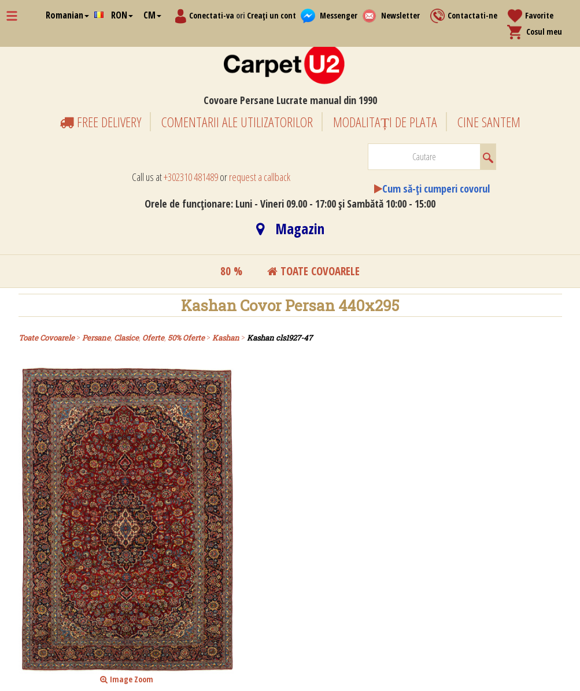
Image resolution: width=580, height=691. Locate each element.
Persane (96, 337)
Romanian (67, 15)
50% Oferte (186, 337)
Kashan (225, 337)
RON (122, 15)
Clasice (126, 337)
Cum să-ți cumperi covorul (436, 188)
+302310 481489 (191, 177)
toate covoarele (313, 271)
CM (152, 15)
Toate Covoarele (47, 337)
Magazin (290, 228)
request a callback (259, 177)
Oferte (153, 337)
